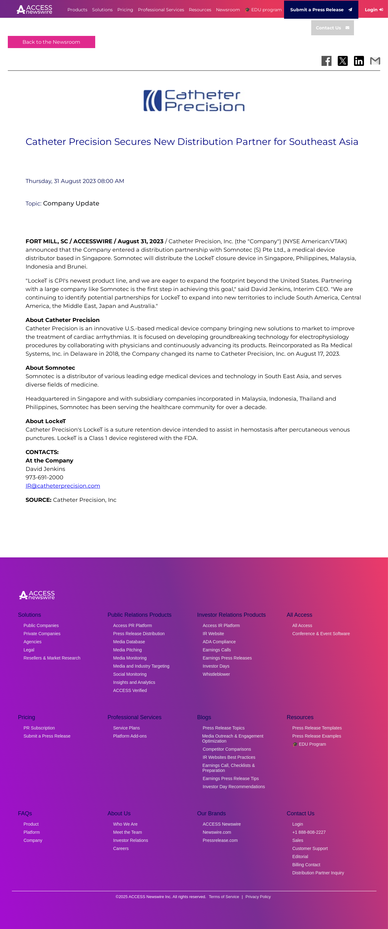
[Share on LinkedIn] (359, 61)
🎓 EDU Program (309, 744)
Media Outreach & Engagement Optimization (232, 739)
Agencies (33, 641)
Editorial (300, 856)
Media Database (129, 641)
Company (33, 840)
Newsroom (228, 9)
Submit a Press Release (321, 9)
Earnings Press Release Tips (231, 778)
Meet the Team (127, 832)
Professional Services (161, 9)
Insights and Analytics (134, 682)
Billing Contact (306, 864)
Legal (29, 649)
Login (297, 824)
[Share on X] (343, 61)
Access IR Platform (221, 625)
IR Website (213, 633)
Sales (297, 840)
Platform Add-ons (130, 736)
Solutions (102, 9)
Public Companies (41, 625)
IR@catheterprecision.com (63, 485)
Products (77, 9)
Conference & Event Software (321, 633)
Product (31, 824)
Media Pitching (127, 649)
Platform (32, 832)
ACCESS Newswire (222, 824)
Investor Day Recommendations (234, 786)
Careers (121, 848)
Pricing (125, 9)
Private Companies (42, 633)
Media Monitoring (130, 657)
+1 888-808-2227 (309, 832)
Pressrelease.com (220, 840)
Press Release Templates (317, 727)
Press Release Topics (224, 727)
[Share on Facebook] (327, 61)
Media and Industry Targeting (141, 666)
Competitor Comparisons (227, 749)
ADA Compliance (219, 641)
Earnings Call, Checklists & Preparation (229, 768)
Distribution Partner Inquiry (318, 872)
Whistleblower (216, 674)
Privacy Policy (258, 896)
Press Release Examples (316, 736)
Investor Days (216, 666)
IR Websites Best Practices (229, 757)
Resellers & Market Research (52, 657)
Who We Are (125, 824)
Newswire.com (217, 832)
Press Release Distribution (139, 633)
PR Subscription (39, 727)
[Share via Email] (375, 61)
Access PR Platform (132, 625)
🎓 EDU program (263, 9)
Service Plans (126, 727)
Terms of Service (224, 896)
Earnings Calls (217, 649)
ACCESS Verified (130, 690)
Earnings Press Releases (227, 657)
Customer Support (310, 848)
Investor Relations (130, 840)
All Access (302, 625)
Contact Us (332, 28)
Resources (200, 9)
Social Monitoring (130, 674)
